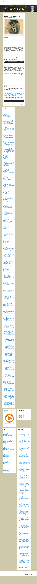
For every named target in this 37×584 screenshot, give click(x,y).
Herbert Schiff (6, 199)
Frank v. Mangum (6, 323)
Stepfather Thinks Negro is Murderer (23, 521)
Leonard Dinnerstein (6, 219)
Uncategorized (20, 417)
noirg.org (21, 98)
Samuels (5, 159)
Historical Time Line (6, 157)
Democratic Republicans (7, 433)
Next (23, 13)
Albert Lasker (6, 176)
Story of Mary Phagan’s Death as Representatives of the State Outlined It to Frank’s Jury (24, 472)
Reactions (4, 271)
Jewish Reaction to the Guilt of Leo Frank (9, 446)
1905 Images (5, 166)
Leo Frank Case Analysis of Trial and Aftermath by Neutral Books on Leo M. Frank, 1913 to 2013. (9, 388)
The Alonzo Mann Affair (7, 154)
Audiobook (10, 104)
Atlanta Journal (6, 268)
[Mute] (20, 61)
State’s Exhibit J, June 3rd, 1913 (9, 356)
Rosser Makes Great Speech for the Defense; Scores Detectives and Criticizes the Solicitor (24, 484)
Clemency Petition (6, 191)
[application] (14, 62)
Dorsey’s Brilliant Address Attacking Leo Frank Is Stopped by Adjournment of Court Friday (24, 490)
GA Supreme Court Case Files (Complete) (9, 439)
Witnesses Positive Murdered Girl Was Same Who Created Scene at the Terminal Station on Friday (24, 517)
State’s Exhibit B (6, 243)
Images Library (6, 442)
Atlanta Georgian (6, 267)
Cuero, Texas (6, 192)
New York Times (6, 270)
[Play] (4, 61)
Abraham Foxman (6, 170)
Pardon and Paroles (6, 239)
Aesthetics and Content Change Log (8, 117)
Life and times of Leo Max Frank (8, 221)
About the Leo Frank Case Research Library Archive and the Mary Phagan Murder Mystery (8, 113)
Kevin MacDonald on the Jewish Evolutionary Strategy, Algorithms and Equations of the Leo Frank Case (9, 383)
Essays (20, 413)
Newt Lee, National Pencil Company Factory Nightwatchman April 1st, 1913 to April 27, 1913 (9, 238)
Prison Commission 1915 (7, 240)
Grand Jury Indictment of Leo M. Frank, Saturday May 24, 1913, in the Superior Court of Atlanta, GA (9, 325)
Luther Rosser (6, 225)
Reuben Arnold (6, 242)
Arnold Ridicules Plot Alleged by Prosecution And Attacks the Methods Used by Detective (24, 545)
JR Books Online (6, 447)
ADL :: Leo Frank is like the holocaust (9, 172)
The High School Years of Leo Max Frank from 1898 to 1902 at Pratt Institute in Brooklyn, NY (8, 258)
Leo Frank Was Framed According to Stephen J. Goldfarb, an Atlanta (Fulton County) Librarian (9, 297)
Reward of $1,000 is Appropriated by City (24, 511)
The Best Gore (6, 463)
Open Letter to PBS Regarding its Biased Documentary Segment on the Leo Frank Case (24, 432)
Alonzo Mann (6, 178)
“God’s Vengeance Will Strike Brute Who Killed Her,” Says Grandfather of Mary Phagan (24, 527)
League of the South (6, 448)
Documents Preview (6, 193)
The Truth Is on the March (22, 433)
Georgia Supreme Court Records (23, 414)
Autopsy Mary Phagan (7, 187)
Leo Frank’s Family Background (8, 250)
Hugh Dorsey (6, 200)
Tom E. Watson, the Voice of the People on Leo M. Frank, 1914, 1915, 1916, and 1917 (9, 394)
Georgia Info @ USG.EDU (7, 440)
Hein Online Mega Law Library (8, 441)
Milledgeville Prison (6, 229)
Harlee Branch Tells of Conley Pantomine (24, 530)
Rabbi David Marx (6, 241)
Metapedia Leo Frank (7, 453)
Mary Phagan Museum (21, 415)
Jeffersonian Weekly (6, 269)
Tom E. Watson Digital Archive (8, 464)
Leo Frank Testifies (21, 436)
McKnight (5, 228)
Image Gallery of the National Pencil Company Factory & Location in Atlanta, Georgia (9, 202)
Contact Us (4, 140)
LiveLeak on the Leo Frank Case (8, 304)
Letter (5, 220)
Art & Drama (4, 119)
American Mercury (6, 180)
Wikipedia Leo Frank (6, 470)
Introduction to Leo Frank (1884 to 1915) (8, 249)
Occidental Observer (6, 457)
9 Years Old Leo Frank (7, 169)
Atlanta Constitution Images (7, 184)
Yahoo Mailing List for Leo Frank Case (9, 471)
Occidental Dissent (6, 456)
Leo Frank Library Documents (8, 451)
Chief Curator (13, 17)
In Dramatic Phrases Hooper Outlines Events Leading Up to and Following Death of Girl (24, 493)
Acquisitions (5, 171)
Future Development (5, 155)
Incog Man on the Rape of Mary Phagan (9, 443)
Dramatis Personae (5, 141)
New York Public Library (7, 236)
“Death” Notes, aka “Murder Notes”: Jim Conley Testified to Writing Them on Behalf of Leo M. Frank (9, 163)
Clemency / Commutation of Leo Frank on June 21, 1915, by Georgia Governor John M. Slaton (9, 321)
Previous (20, 13)
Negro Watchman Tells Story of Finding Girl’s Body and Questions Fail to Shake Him (24, 550)
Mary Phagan (19, 104)
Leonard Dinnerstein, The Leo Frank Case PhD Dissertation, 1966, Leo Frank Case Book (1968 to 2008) (8, 303)
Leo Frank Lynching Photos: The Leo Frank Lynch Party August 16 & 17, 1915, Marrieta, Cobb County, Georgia (9, 218)
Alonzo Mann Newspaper (7, 179)
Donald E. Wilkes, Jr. (6, 282)
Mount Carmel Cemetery (7, 454)
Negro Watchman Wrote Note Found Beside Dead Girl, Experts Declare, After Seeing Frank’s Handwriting (24, 513)
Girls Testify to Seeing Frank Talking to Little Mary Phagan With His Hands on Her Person (24, 567)
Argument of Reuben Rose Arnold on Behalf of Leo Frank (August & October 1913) (9, 363)
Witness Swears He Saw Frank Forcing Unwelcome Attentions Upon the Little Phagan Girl (24, 563)
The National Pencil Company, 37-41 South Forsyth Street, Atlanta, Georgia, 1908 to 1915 (9, 391)
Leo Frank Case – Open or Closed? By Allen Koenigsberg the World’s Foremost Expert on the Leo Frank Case (9, 386)
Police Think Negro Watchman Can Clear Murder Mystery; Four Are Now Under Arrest (24, 547)
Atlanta (5, 183)
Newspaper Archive (6, 455)
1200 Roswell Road (6, 165)
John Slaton (5, 205)
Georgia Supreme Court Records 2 (8, 198)
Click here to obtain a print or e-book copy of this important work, (14, 94)
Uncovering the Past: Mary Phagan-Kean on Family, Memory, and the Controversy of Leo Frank (24, 451)
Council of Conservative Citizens (8, 432)
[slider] (13, 61)
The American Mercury (7, 462)
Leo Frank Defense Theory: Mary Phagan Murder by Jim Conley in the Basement (8, 213)
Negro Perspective (6, 307)
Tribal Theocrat (6, 465)
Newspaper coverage (21, 416)
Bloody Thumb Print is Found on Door (23, 525)
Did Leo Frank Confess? (7, 434)
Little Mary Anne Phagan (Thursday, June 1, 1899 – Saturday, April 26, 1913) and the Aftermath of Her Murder (9, 223)
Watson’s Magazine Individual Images (9, 248)
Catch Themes (32, 574)
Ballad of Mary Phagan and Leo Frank (9, 120)
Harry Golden (6, 156)
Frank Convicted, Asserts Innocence (23, 464)
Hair (5, 341)
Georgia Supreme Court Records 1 (8, 197)
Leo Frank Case (6, 211)
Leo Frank (16, 104)
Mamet (5, 158)
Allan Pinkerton (6, 177)
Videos (19, 418)
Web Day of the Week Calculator (8, 467)
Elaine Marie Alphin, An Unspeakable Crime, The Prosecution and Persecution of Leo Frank (9, 291)
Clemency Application (7, 190)
